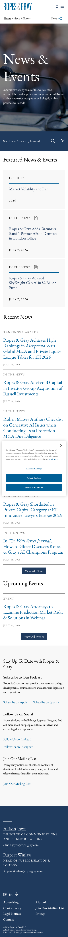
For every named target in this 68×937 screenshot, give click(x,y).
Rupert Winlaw (17, 855)
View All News (34, 571)
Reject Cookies (34, 478)
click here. (53, 459)
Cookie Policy (12, 908)
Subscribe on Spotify (46, 702)
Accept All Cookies (34, 487)
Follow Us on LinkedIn (17, 739)
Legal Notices (12, 913)
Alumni (41, 902)
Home (7, 18)
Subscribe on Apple (15, 702)
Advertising (10, 902)
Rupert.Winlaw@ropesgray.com (23, 871)
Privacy (40, 913)
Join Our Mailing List (16, 783)
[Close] (61, 445)
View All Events (34, 637)
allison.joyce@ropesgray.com (21, 845)
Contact (8, 919)
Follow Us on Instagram (18, 747)
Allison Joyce (14, 828)
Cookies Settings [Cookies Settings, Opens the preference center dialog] (34, 469)
